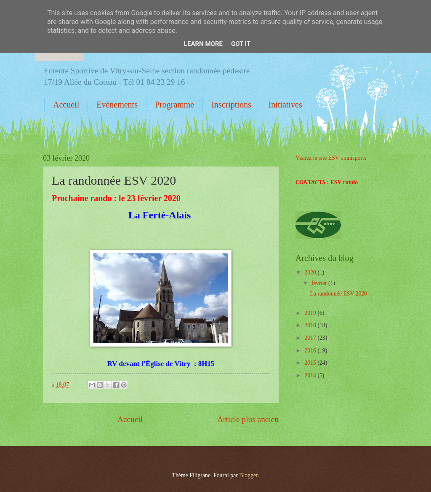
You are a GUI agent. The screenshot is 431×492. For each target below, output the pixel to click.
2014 (310, 375)
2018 (310, 325)
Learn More (203, 44)
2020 (310, 272)
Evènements (117, 104)
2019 (310, 313)
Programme (174, 104)
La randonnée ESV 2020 (338, 293)
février (319, 283)
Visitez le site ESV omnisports (330, 158)
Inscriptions (231, 104)
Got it (240, 44)
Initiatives (285, 104)
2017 (310, 338)
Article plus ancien (248, 419)
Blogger (248, 475)
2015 (310, 363)
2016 (310, 350)
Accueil (66, 104)
